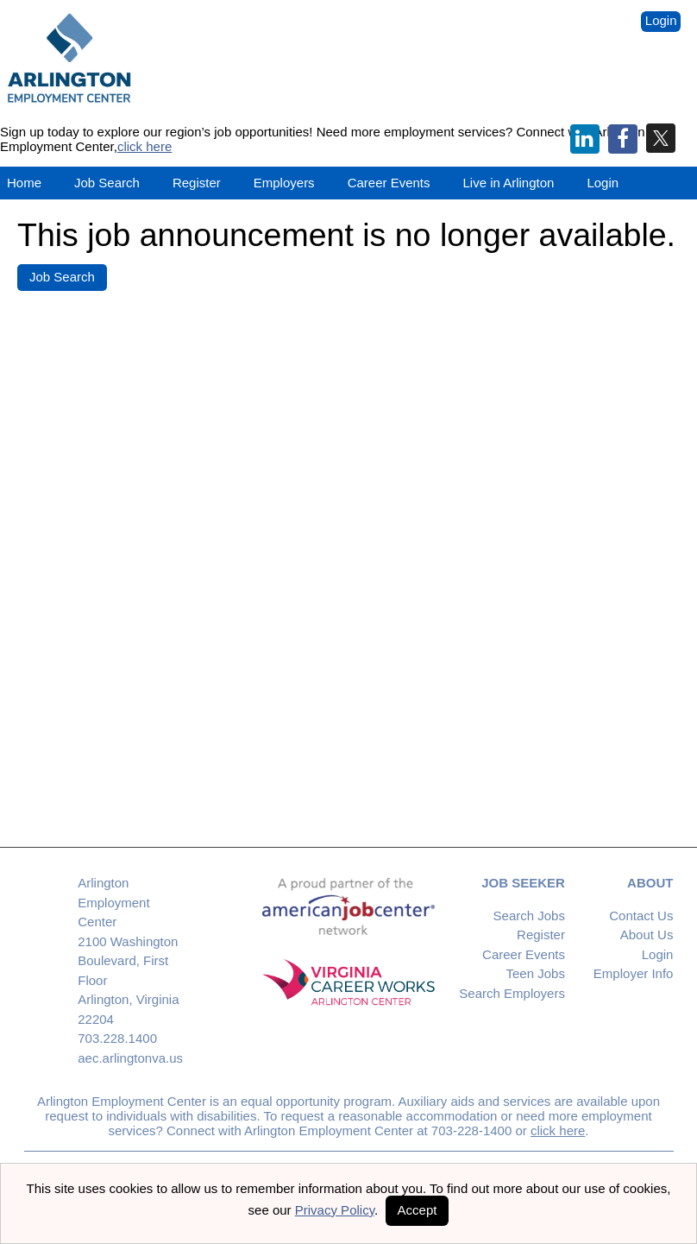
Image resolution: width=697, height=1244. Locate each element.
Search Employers (512, 993)
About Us (647, 934)
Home (24, 182)
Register (197, 182)
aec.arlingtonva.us (130, 1058)
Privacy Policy (334, 1210)
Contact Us (641, 915)
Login (661, 20)
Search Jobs (529, 915)
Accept (417, 1210)
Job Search (107, 182)
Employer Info (633, 973)
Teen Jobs (535, 973)
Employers (284, 182)
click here (144, 146)
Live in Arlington (509, 182)
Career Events (523, 954)
